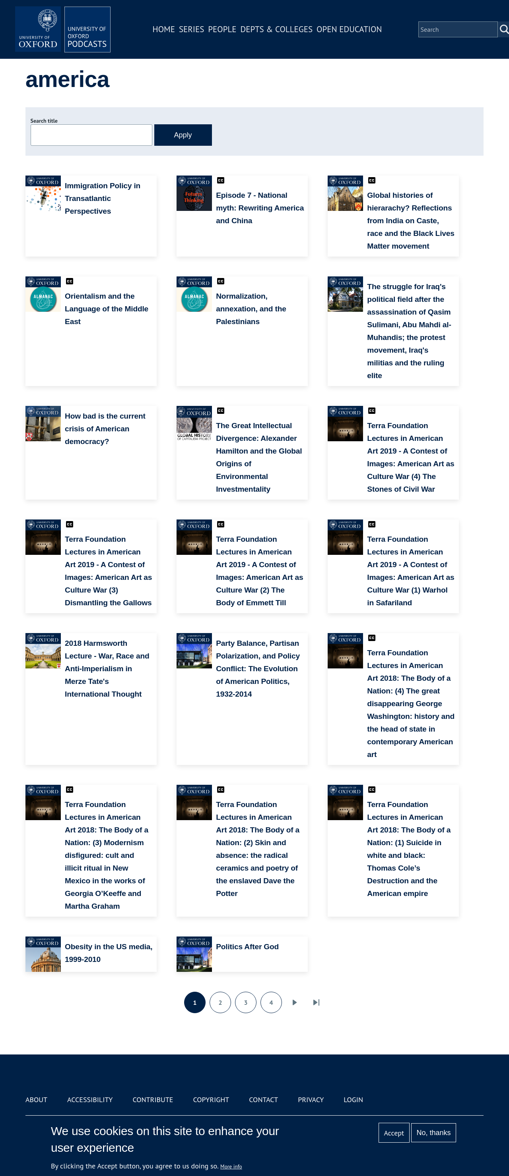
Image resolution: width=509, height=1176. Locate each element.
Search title (44, 120)
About (36, 1099)
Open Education (349, 29)
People (222, 29)
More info (231, 1166)
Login (353, 1099)
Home (164, 29)
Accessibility (90, 1099)
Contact (263, 1099)
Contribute (152, 1099)
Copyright (211, 1099)
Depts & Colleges (277, 29)
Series (191, 29)
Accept (394, 1132)
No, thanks (433, 1133)
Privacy (311, 1099)
